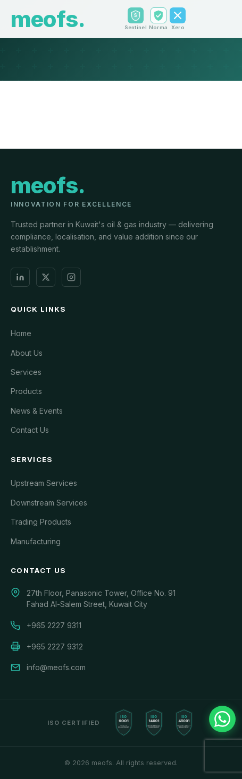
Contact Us (30, 429)
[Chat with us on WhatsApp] (222, 719)
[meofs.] (48, 190)
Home (21, 333)
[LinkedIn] (20, 277)
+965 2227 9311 (54, 625)
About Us (27, 352)
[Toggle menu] (223, 19)
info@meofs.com (56, 667)
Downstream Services (49, 502)
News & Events (37, 410)
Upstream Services (44, 482)
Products (26, 391)
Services (26, 371)
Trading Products (41, 521)
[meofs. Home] (48, 19)
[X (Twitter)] (45, 277)
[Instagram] (71, 277)
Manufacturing (36, 541)
